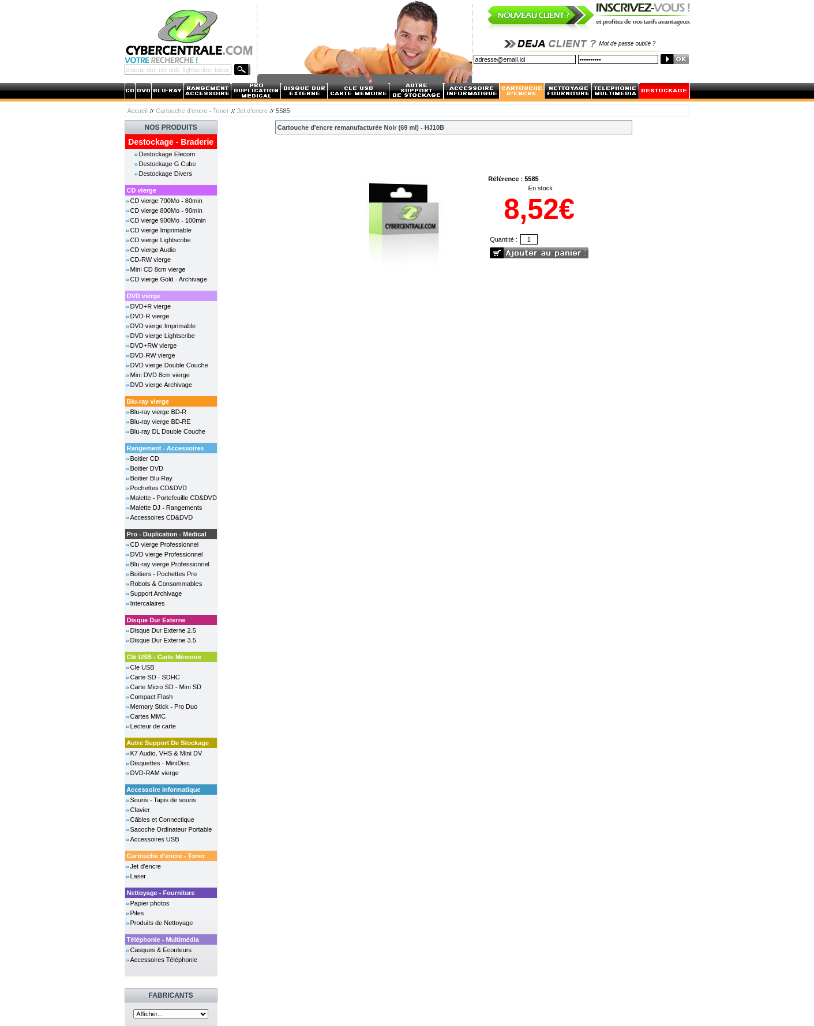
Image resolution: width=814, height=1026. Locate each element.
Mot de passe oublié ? (627, 43)
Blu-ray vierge (148, 401)
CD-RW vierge (150, 259)
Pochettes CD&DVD (158, 487)
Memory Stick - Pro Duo (164, 706)
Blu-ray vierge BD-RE (160, 421)
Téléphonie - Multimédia (163, 939)
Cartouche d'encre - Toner (192, 110)
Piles (137, 913)
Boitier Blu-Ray (151, 478)
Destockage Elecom (167, 154)
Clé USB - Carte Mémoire (164, 656)
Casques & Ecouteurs (161, 949)
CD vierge (141, 190)
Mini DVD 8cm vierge (160, 374)
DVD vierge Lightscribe (163, 335)
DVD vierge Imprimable (163, 325)
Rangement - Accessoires (165, 448)
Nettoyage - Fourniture (161, 892)
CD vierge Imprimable (161, 230)
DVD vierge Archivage (161, 384)
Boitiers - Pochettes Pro (163, 573)
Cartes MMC (148, 716)
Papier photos (150, 903)
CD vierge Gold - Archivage (168, 279)
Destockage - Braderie (170, 141)
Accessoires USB (154, 839)
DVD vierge (144, 295)
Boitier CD (144, 458)
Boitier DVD (146, 468)
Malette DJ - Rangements (166, 507)
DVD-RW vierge (152, 355)
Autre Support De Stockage (167, 742)
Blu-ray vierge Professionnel (170, 564)
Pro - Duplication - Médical (167, 534)
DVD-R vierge (150, 316)
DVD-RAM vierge (154, 772)
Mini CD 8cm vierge (158, 269)
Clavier (140, 809)
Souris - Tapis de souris (163, 799)
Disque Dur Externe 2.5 (163, 630)
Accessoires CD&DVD (161, 517)
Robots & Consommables (166, 583)
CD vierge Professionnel (164, 544)
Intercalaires (147, 603)
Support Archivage (156, 593)
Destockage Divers (165, 173)
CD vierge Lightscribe (160, 239)
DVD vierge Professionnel (166, 554)
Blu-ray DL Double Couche (167, 431)
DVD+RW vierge (153, 345)
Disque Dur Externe (156, 620)
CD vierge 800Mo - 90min (166, 210)
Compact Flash (151, 696)
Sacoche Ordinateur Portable (171, 829)
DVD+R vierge (150, 306)
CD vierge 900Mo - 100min (168, 220)
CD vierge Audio (153, 249)
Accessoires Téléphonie (164, 959)
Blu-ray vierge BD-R (158, 411)
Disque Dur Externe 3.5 (163, 640)
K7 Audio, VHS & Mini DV (166, 753)
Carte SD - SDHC (155, 677)
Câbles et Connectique (162, 819)
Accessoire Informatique (163, 789)
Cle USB (142, 667)
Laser (138, 876)
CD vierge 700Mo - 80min (166, 200)
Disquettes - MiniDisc (160, 763)
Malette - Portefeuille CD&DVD (173, 497)
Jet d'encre (252, 110)
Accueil (137, 110)
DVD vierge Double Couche (169, 365)
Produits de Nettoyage (161, 922)
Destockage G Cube (167, 163)
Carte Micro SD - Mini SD (165, 686)
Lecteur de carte (153, 726)
